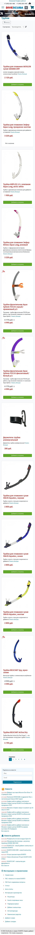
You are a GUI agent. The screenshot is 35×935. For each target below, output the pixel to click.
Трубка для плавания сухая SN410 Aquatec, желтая (15, 613)
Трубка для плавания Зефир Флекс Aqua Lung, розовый (16, 243)
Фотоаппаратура (12, 911)
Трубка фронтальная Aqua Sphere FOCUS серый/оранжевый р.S (15, 306)
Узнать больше (22, 74)
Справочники (9, 875)
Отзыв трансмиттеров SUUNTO (16, 854)
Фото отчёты (9, 889)
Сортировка (6, 27)
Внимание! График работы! (17, 1)
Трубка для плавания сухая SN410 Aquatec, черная (15, 496)
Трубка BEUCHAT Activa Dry (15, 732)
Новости (8, 789)
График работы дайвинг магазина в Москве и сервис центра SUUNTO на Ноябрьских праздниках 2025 (16, 803)
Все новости (5, 831)
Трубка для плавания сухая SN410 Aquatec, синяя (15, 555)
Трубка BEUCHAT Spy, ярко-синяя (15, 671)
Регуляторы (11, 896)
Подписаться (17, 782)
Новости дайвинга (12, 836)
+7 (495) (9, 3)
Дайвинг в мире (10, 918)
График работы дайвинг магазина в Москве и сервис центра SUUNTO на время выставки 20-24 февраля (15, 827)
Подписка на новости (9, 770)
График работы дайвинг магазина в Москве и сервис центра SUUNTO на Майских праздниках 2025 (15, 820)
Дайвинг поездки (10, 921)
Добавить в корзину (17, 84)
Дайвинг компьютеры (14, 907)
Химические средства (14, 914)
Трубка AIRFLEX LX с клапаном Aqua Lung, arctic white (16, 185)
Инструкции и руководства (13, 892)
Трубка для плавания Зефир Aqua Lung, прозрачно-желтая (17, 126)
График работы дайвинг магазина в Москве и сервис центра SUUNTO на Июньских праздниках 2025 (15, 814)
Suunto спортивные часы (15, 900)
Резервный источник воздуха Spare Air (19, 838)
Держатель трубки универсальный (11, 438)
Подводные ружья (13, 904)
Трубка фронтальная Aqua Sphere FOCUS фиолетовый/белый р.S (16, 373)
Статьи (7, 885)
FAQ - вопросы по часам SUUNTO (15, 878)
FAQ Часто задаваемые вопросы (15, 882)
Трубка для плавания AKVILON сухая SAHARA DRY (17, 67)
